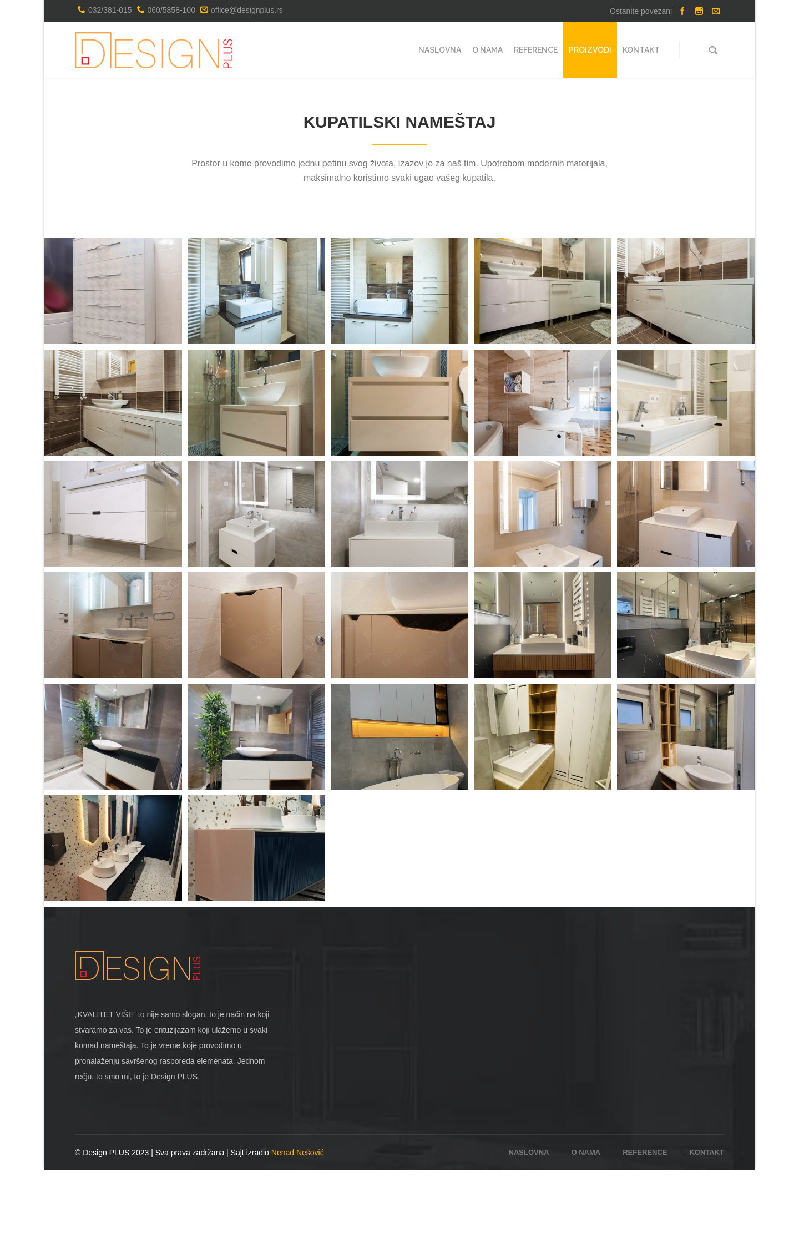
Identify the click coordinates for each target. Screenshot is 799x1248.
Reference (645, 1230)
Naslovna (610, 105)
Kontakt (706, 1230)
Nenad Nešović (297, 1230)
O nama (586, 1230)
